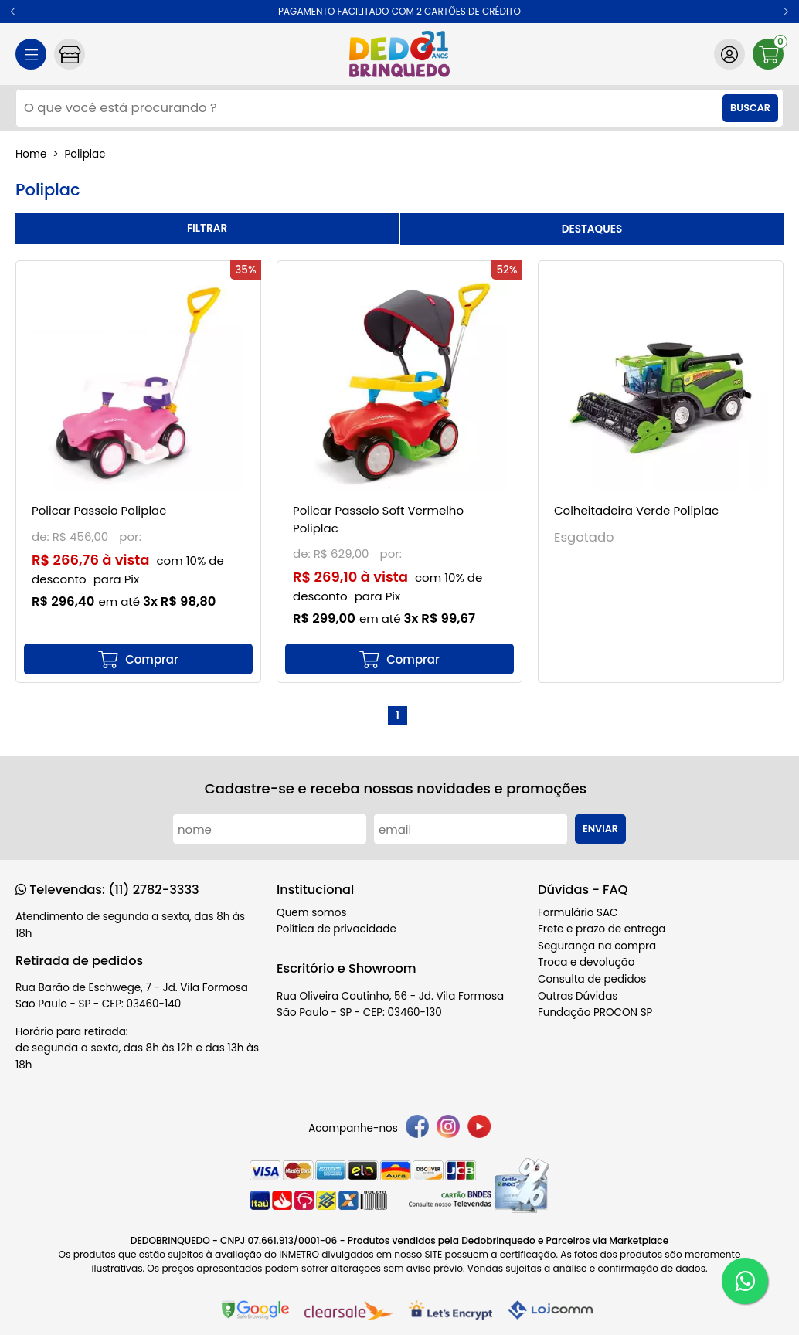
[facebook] (417, 1129)
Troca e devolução (586, 962)
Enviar (600, 828)
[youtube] (479, 1129)
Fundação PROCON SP (595, 1012)
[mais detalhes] (138, 659)
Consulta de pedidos (592, 979)
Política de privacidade (336, 929)
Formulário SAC (578, 912)
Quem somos (311, 912)
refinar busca (207, 228)
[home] (399, 54)
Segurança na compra (597, 946)
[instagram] (448, 1129)
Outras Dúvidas (577, 996)
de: (42, 536)
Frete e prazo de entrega (601, 929)
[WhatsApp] (745, 1281)
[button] (13, 11)
